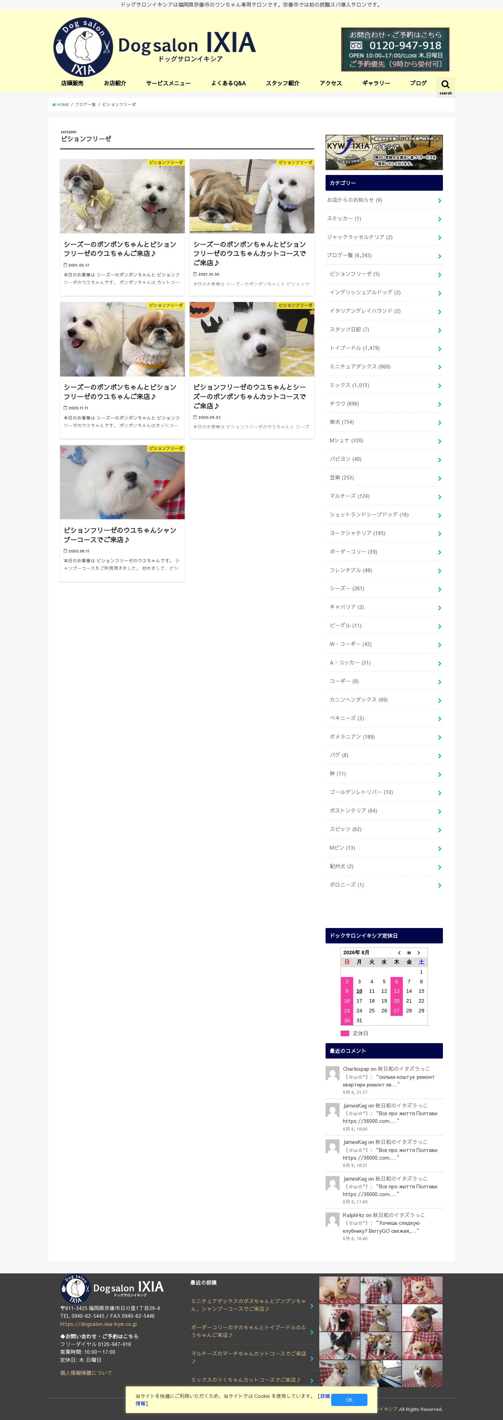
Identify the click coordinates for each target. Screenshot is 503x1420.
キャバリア (347, 606)
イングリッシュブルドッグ (365, 292)
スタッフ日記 (349, 329)
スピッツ (346, 828)
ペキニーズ (347, 718)
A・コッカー (350, 662)
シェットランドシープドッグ (369, 514)
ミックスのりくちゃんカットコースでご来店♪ (246, 1379)
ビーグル (346, 625)
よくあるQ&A (228, 83)
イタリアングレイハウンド (365, 310)
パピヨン (346, 458)
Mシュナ (346, 440)
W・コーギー (351, 643)
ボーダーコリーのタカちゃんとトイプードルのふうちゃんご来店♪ (248, 1331)
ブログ (418, 83)
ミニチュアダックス (360, 366)
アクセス (331, 83)
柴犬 (342, 421)
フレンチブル (351, 570)
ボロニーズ (347, 884)
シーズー (347, 588)
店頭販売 (72, 83)
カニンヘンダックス (359, 699)
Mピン (342, 847)
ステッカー (344, 218)
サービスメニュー (168, 83)
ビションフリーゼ (355, 273)
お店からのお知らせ (354, 199)
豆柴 (342, 477)
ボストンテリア (353, 810)
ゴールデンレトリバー (361, 791)
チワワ (344, 403)
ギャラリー (376, 83)
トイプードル (355, 347)
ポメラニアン (352, 736)
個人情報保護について (86, 1372)
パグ (339, 754)
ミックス (349, 384)
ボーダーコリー (353, 551)
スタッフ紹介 (282, 83)
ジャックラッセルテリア (360, 236)
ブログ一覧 (349, 255)
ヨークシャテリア (357, 532)
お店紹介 (115, 83)
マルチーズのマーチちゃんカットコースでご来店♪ (248, 1357)
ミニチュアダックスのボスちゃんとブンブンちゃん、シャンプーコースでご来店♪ (248, 1305)
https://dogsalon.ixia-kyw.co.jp (98, 1323)
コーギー (344, 680)
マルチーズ (350, 495)
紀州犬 (341, 866)
